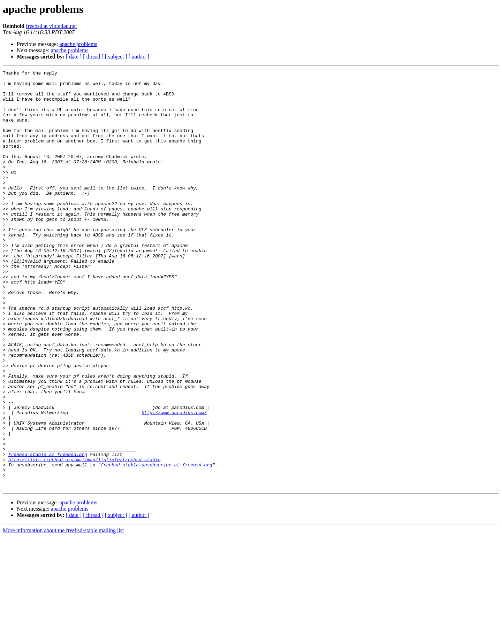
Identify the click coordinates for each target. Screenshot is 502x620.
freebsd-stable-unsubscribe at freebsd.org (156, 544)
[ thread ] (93, 57)
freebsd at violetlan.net (51, 26)
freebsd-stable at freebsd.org (47, 531)
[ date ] (74, 57)
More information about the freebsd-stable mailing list (63, 614)
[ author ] (139, 57)
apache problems (78, 44)
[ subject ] (116, 57)
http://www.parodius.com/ (174, 481)
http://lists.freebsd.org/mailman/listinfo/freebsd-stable (84, 538)
